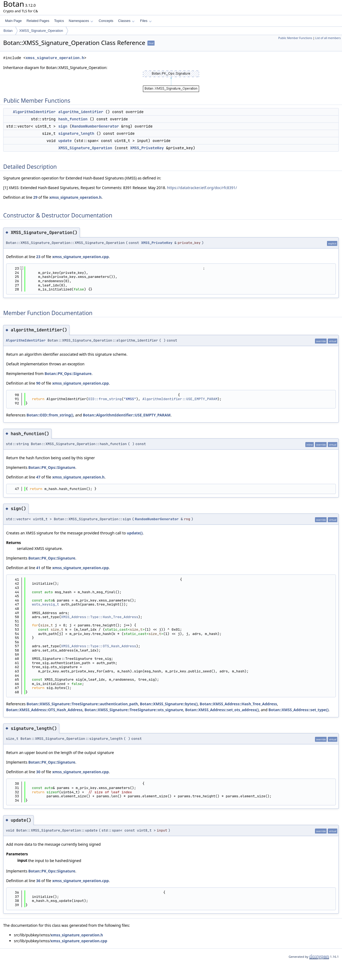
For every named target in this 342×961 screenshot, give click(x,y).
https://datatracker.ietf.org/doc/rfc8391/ (202, 187)
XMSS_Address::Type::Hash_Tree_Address (99, 617)
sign (62, 126)
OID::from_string (105, 399)
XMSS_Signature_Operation (41, 31)
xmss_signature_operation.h (55, 57)
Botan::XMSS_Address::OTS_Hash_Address (44, 709)
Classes (126, 21)
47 (38, 477)
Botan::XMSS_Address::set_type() (299, 709)
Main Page (13, 21)
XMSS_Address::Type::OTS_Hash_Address (98, 646)
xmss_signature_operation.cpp (80, 256)
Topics (59, 21)
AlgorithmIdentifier (34, 111)
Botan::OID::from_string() (49, 415)
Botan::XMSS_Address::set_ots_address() (222, 709)
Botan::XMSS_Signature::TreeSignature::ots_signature (133, 709)
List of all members (328, 38)
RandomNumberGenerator (95, 126)
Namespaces (81, 21)
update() (135, 532)
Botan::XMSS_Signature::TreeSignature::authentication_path (82, 703)
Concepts (106, 21)
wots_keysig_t (45, 604)
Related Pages (37, 21)
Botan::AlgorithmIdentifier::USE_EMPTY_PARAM (126, 415)
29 (35, 197)
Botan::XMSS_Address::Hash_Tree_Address (238, 703)
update (65, 140)
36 (38, 880)
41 (38, 567)
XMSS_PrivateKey (147, 148)
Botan (8, 31)
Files (145, 21)
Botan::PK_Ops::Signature (68, 373)
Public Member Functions (295, 38)
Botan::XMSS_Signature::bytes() (169, 703)
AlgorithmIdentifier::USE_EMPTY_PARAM (179, 399)
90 (38, 383)
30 (38, 771)
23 (38, 256)
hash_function (72, 119)
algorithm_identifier (80, 111)
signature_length (76, 133)
